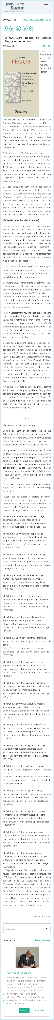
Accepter (24, 1010)
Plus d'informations (16, 1003)
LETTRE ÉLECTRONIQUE (37, 19)
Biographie (43, 940)
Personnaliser (39, 1010)
